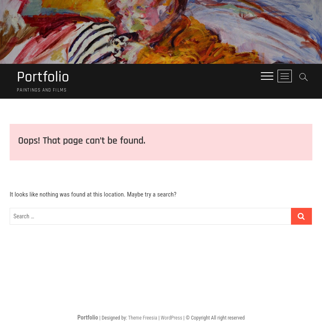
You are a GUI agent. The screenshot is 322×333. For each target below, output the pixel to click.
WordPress (171, 318)
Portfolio (43, 77)
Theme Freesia (142, 318)
